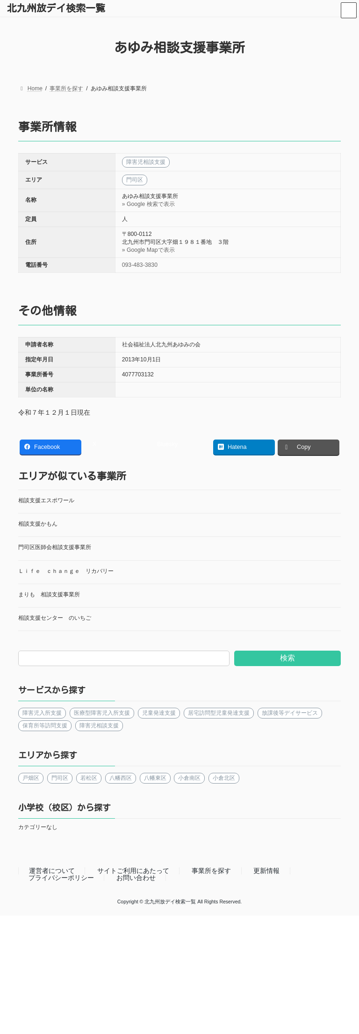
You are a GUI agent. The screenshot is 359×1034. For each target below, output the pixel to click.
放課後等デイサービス (290, 713)
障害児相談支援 (99, 725)
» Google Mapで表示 (148, 250)
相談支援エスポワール (46, 500)
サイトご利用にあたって (133, 870)
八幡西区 (120, 778)
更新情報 (266, 870)
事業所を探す (211, 870)
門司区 (59, 778)
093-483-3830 (140, 265)
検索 (287, 658)
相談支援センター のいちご (54, 618)
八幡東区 (155, 778)
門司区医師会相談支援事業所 (54, 547)
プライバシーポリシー (61, 877)
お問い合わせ (136, 877)
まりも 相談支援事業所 (49, 594)
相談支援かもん (37, 524)
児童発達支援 (159, 713)
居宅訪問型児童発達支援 (219, 713)
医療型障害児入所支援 (102, 713)
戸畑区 (30, 778)
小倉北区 (224, 778)
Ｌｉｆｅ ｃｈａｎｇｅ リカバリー (66, 571)
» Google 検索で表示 (148, 204)
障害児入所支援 (42, 713)
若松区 (88, 778)
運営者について (52, 870)
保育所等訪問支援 (44, 725)
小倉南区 (189, 778)
